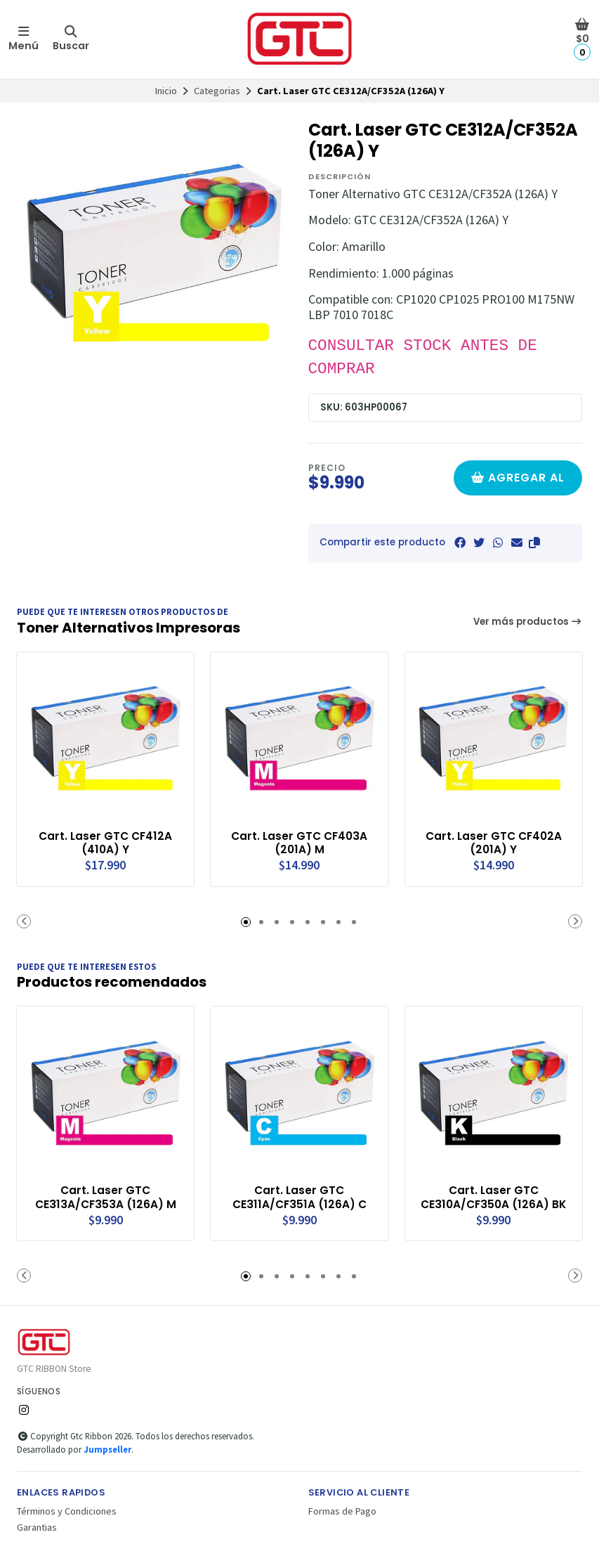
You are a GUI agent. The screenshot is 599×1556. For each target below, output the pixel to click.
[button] (534, 542)
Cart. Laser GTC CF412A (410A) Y (105, 842)
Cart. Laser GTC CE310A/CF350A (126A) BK (493, 1196)
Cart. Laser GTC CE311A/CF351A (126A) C (299, 1196)
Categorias (217, 90)
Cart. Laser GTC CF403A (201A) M (299, 842)
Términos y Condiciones (67, 1510)
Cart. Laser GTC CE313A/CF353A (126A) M (105, 1196)
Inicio (166, 90)
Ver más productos (528, 621)
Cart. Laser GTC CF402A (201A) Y (493, 842)
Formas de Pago (342, 1510)
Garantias (37, 1526)
